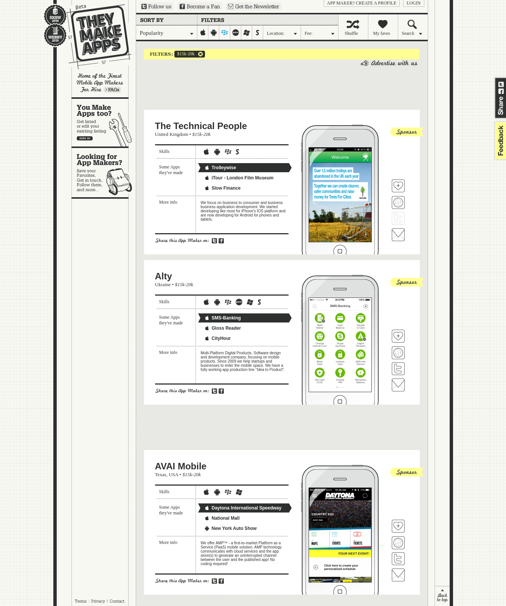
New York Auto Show (230, 528)
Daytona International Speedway (243, 508)
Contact (117, 601)
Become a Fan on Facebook (199, 6)
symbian (257, 32)
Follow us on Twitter (156, 6)
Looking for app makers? (104, 172)
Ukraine (163, 284)
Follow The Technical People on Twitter (398, 218)
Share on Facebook (501, 91)
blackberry (224, 32)
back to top (442, 596)
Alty (163, 276)
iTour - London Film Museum (239, 177)
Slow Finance (222, 188)
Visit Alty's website (398, 352)
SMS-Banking (222, 317)
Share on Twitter (501, 84)
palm (235, 32)
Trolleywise (220, 167)
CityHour (217, 338)
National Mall (222, 518)
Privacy (98, 601)
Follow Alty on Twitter (398, 368)
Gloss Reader (222, 328)
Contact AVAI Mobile (398, 575)
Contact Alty (398, 385)
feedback (499, 140)
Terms (80, 601)
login (414, 3)
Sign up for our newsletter (253, 6)
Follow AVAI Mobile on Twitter (398, 558)
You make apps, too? (104, 122)
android (213, 32)
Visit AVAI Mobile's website (398, 542)
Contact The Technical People (398, 234)
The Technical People (201, 126)
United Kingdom (171, 134)
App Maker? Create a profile (362, 3)
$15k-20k (184, 54)
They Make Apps (94, 36)
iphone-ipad (202, 32)
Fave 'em (398, 185)
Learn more (112, 90)
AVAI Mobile (180, 466)
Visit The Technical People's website (398, 202)
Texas (160, 474)
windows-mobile (246, 32)
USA (173, 474)
